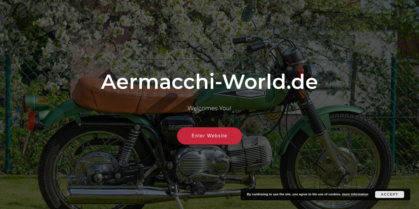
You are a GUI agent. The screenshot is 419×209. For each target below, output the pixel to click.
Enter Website (210, 136)
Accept (389, 194)
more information (355, 194)
